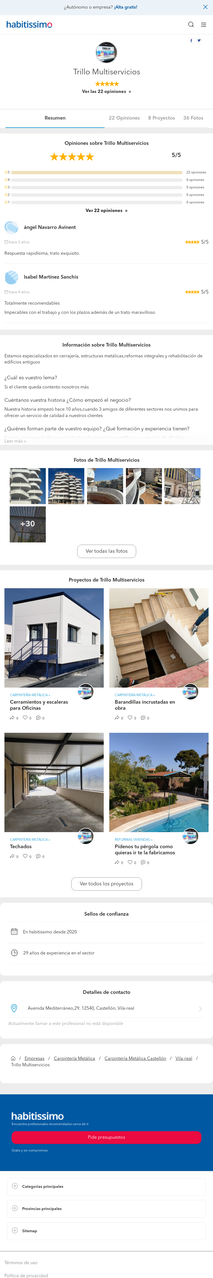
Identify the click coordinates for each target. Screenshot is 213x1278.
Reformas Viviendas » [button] (134, 840)
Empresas (34, 1059)
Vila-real (184, 1059)
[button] (106, 1187)
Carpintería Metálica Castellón (135, 1059)
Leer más (13, 441)
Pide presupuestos (106, 1137)
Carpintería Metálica (74, 1059)
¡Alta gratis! (125, 7)
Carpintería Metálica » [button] (30, 695)
